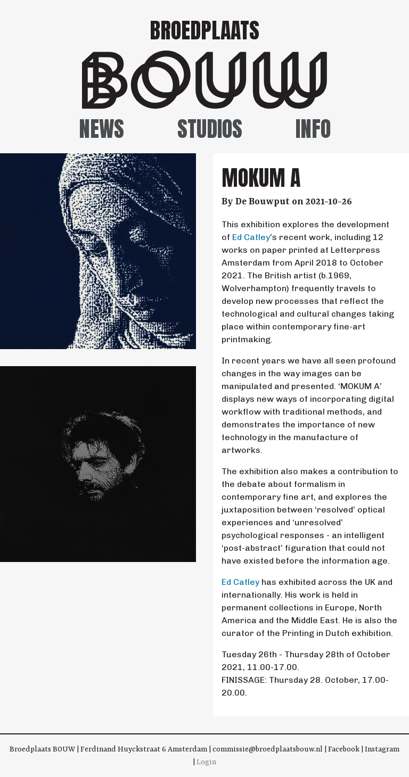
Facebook (343, 749)
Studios (209, 129)
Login (206, 762)
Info (313, 129)
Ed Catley (251, 237)
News (101, 129)
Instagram (382, 749)
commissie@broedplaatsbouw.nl (267, 749)
